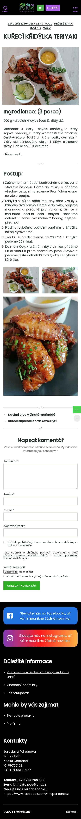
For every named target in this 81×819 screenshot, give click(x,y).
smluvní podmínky (66, 555)
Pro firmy (13, 723)
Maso (47, 27)
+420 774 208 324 (31, 780)
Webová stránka (14, 526)
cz (67, 794)
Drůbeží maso (63, 23)
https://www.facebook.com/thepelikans (34, 794)
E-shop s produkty (20, 715)
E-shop (52, 8)
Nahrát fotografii (14, 567)
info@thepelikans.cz (31, 784)
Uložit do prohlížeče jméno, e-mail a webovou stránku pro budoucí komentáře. (42, 544)
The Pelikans (22, 812)
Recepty (35, 27)
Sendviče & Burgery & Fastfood (30, 23)
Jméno (9, 494)
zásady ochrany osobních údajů (25, 555)
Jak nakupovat (18, 693)
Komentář (10, 461)
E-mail (8, 510)
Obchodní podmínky (22, 685)
